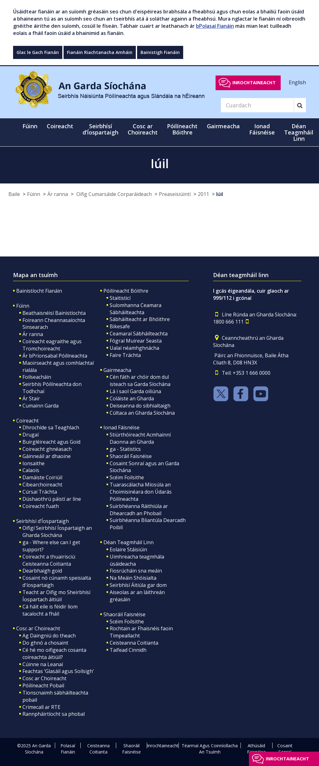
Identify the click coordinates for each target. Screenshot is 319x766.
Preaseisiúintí (175, 194)
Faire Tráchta (125, 355)
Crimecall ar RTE (41, 707)
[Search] (257, 105)
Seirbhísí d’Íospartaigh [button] (100, 129)
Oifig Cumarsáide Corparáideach (113, 194)
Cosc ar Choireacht (38, 628)
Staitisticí (120, 298)
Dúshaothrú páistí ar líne (51, 498)
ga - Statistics (125, 449)
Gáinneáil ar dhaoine (46, 456)
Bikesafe (120, 326)
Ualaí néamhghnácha (134, 347)
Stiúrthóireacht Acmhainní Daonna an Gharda (140, 438)
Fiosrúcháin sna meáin (136, 570)
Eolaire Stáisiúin (128, 549)
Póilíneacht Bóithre (125, 290)
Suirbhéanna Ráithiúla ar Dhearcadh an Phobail (139, 510)
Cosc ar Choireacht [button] (143, 129)
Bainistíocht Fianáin (39, 290)
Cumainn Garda (40, 405)
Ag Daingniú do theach (49, 635)
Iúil (219, 194)
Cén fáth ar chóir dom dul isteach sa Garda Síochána (140, 380)
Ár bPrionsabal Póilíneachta (54, 355)
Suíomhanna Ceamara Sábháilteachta (135, 309)
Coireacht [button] (60, 126)
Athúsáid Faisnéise (256, 749)
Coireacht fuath (40, 506)
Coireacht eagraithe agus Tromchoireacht (52, 345)
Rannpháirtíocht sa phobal (53, 713)
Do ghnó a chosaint (45, 642)
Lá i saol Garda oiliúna (135, 391)
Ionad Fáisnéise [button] (262, 129)
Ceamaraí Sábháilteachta (139, 333)
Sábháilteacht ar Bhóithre (140, 319)
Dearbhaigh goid (42, 570)
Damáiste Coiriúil (42, 477)
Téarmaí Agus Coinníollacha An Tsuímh (210, 749)
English (297, 82)
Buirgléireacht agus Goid (51, 441)
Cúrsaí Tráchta (39, 491)
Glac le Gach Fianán (38, 52)
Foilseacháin (36, 376)
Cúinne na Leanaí (42, 664)
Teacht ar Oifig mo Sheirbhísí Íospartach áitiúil (56, 596)
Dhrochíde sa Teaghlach (50, 427)
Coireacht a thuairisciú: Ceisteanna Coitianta (49, 560)
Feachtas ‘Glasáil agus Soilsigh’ (58, 671)
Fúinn (33, 194)
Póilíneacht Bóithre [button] (182, 129)
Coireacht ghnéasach (47, 449)
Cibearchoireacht (42, 484)
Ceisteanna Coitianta (134, 642)
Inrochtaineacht (254, 82)
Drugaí (30, 434)
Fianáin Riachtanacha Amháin (99, 52)
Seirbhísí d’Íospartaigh (42, 521)
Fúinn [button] (29, 126)
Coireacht (27, 420)
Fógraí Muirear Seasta (136, 340)
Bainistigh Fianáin (160, 52)
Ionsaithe (33, 463)
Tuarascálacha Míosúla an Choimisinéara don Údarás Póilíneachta (141, 491)
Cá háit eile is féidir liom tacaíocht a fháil (50, 610)
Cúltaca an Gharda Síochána (142, 412)
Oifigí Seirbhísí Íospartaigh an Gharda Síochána (57, 531)
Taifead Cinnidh (128, 649)
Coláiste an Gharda (132, 398)
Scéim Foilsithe (127, 477)
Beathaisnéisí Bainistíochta (54, 313)
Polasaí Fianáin (67, 749)
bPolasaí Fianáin (215, 25)
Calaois (30, 470)
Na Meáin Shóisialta (133, 577)
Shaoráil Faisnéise (131, 456)
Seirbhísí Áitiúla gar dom (138, 585)
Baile (14, 194)
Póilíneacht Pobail (43, 685)
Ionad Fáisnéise (121, 427)
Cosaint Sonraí (285, 749)
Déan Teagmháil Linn (128, 542)
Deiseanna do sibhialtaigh (140, 405)
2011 (203, 194)
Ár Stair (31, 398)
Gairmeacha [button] (223, 126)
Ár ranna (57, 194)
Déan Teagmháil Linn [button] (298, 132)
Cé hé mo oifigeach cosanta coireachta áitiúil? (54, 653)
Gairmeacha (117, 370)
